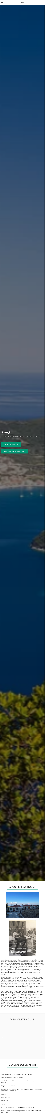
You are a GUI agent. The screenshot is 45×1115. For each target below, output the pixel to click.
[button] (1, 2)
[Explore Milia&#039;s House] (11, 444)
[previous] (2, 1039)
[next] (42, 1039)
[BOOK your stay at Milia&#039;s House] (14, 451)
